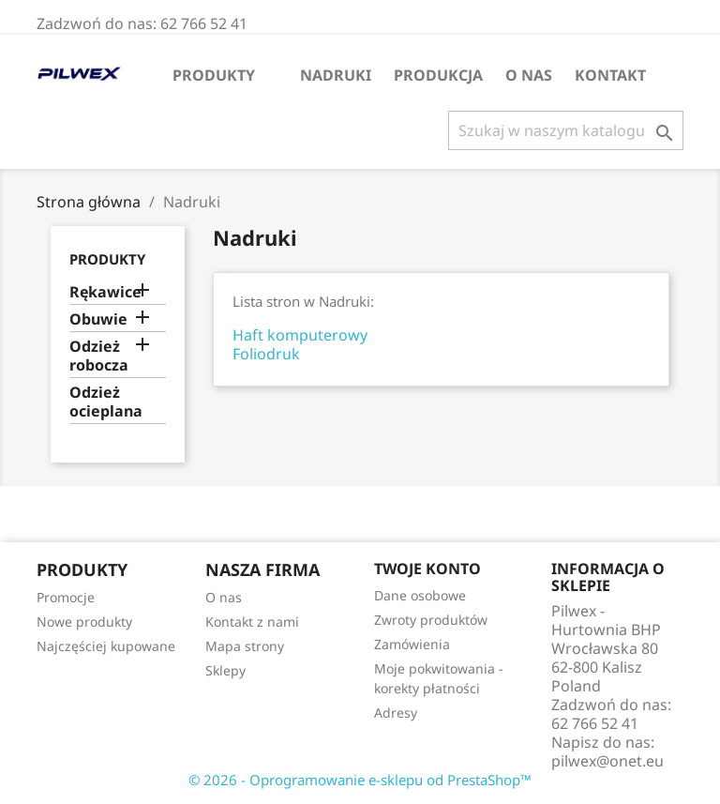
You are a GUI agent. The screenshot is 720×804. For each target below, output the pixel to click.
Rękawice (105, 292)
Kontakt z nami (252, 621)
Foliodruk (266, 353)
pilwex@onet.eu (607, 761)
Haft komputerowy (300, 335)
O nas (528, 75)
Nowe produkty (84, 621)
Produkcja (438, 75)
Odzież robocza (98, 356)
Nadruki (335, 75)
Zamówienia (412, 644)
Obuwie (98, 319)
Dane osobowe (420, 595)
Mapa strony (244, 646)
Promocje (66, 597)
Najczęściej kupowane (106, 646)
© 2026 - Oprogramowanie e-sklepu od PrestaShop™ (360, 779)
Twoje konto (427, 568)
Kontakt (610, 75)
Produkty (213, 75)
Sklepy (225, 670)
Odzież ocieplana (105, 402)
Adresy (395, 712)
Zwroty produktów (431, 620)
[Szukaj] (565, 130)
